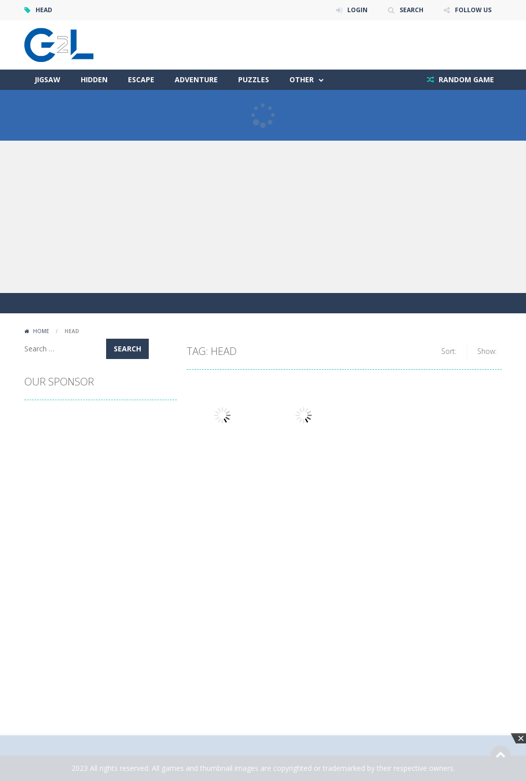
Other (301, 79)
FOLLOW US (473, 10)
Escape (141, 79)
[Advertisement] (263, 217)
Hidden (94, 79)
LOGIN (357, 10)
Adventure (196, 79)
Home (41, 331)
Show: (487, 351)
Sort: (448, 351)
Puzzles (253, 79)
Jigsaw (47, 79)
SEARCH (411, 10)
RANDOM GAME (465, 79)
